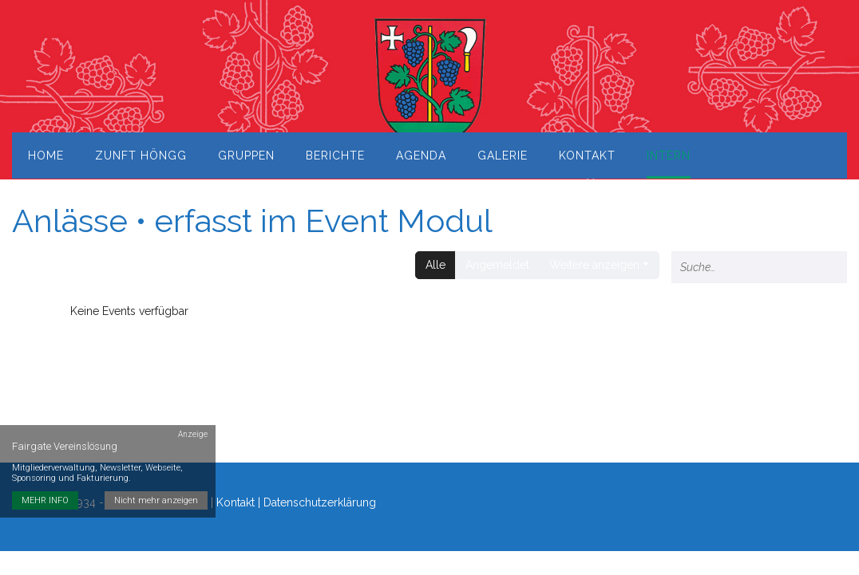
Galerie (502, 155)
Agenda (421, 155)
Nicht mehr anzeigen (156, 500)
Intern (669, 155)
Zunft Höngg (141, 155)
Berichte (335, 155)
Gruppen (246, 155)
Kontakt (587, 155)
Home (46, 155)
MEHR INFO (45, 500)
